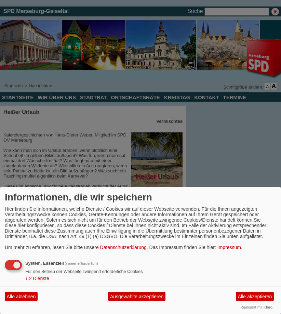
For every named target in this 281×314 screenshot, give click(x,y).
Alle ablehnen (21, 296)
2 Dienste (37, 278)
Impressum (229, 247)
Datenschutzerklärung (123, 247)
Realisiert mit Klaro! (256, 307)
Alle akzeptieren (255, 296)
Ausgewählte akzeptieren (136, 296)
